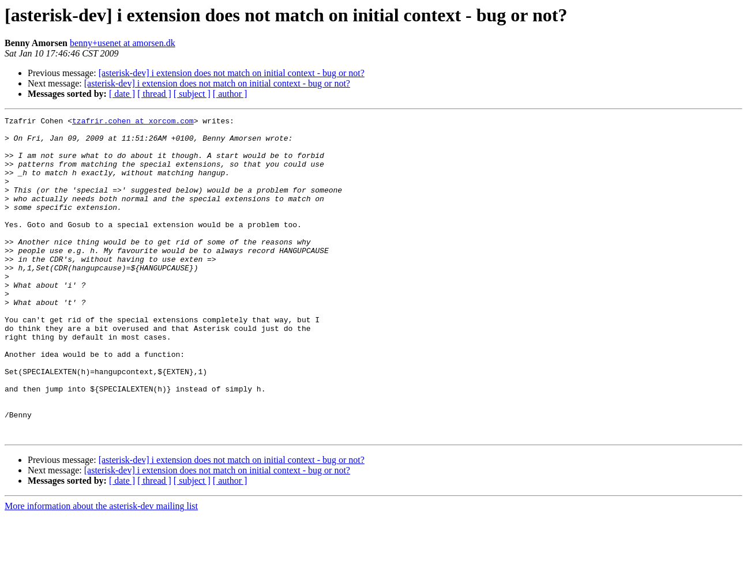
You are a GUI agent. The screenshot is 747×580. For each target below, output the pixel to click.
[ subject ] (192, 94)
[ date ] (122, 94)
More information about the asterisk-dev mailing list (101, 570)
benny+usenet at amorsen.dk (122, 43)
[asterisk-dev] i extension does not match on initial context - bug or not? (232, 73)
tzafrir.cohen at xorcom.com (133, 122)
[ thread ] (154, 94)
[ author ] (230, 94)
